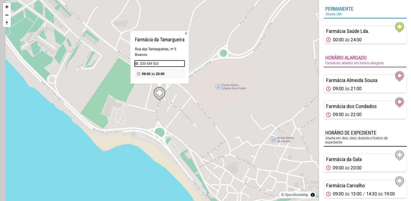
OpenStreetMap (296, 195)
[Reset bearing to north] (7, 23)
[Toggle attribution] (312, 195)
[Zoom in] (7, 7)
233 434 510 (149, 64)
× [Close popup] (186, 33)
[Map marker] (159, 93)
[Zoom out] (7, 15)
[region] (159, 100)
